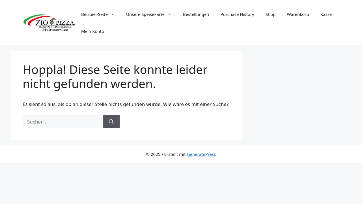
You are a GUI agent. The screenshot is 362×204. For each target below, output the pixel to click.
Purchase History (237, 14)
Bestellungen (196, 14)
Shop (271, 14)
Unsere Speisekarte (151, 14)
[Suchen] (111, 122)
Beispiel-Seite (100, 14)
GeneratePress (201, 154)
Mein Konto (92, 31)
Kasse (326, 14)
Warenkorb (298, 14)
